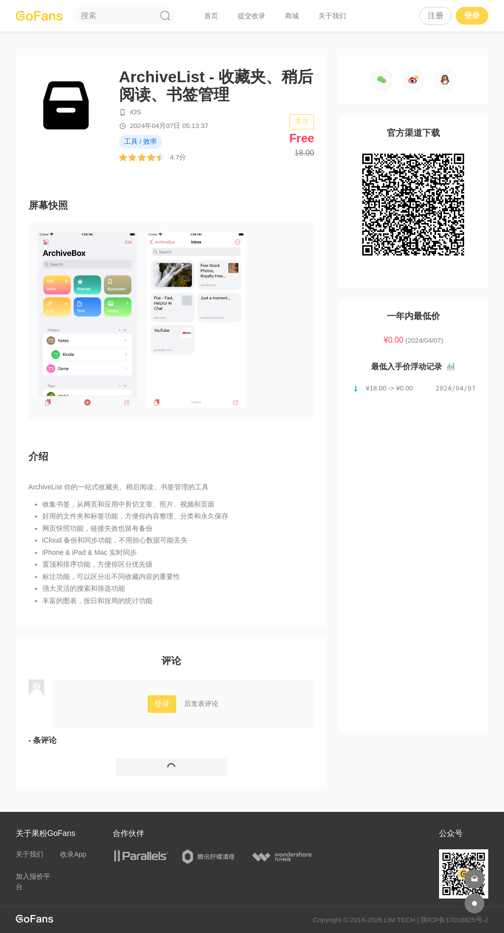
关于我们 (332, 16)
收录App (73, 854)
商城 (292, 16)
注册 (435, 15)
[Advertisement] (413, 557)
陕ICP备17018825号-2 (454, 920)
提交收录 (251, 16)
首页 (211, 16)
